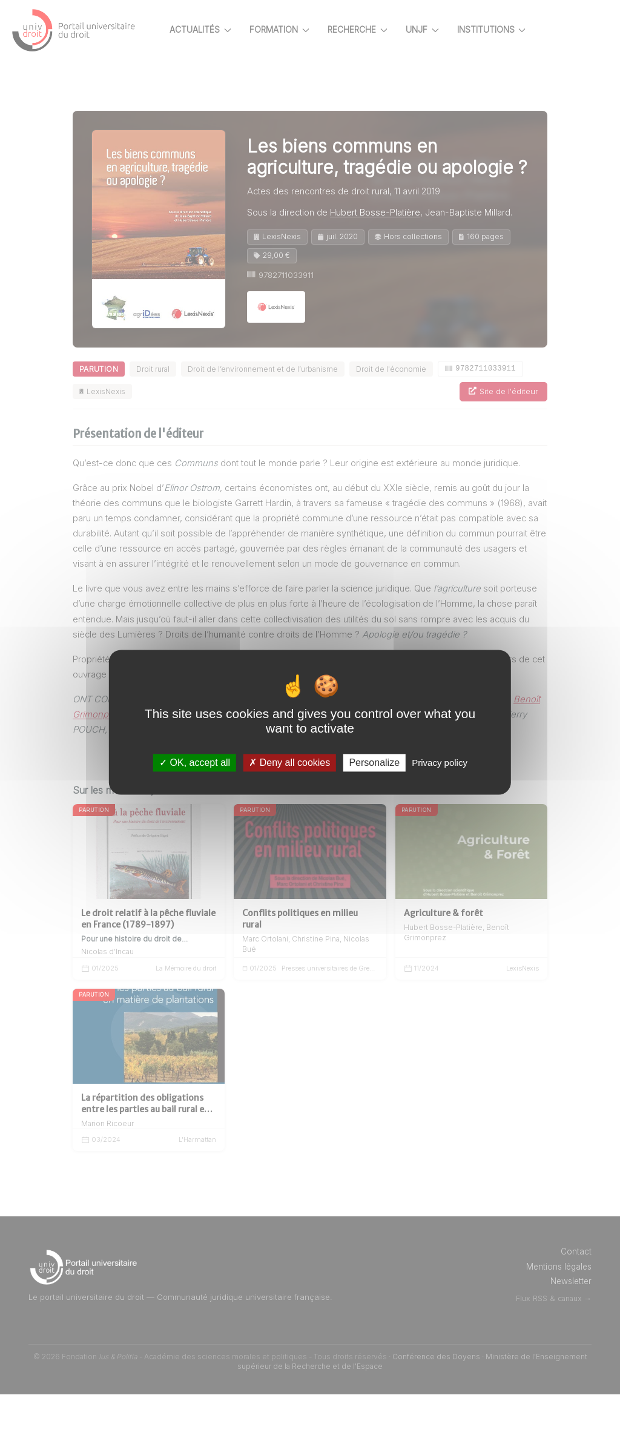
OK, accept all (194, 762)
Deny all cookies (289, 762)
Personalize (374, 762)
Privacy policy (439, 762)
